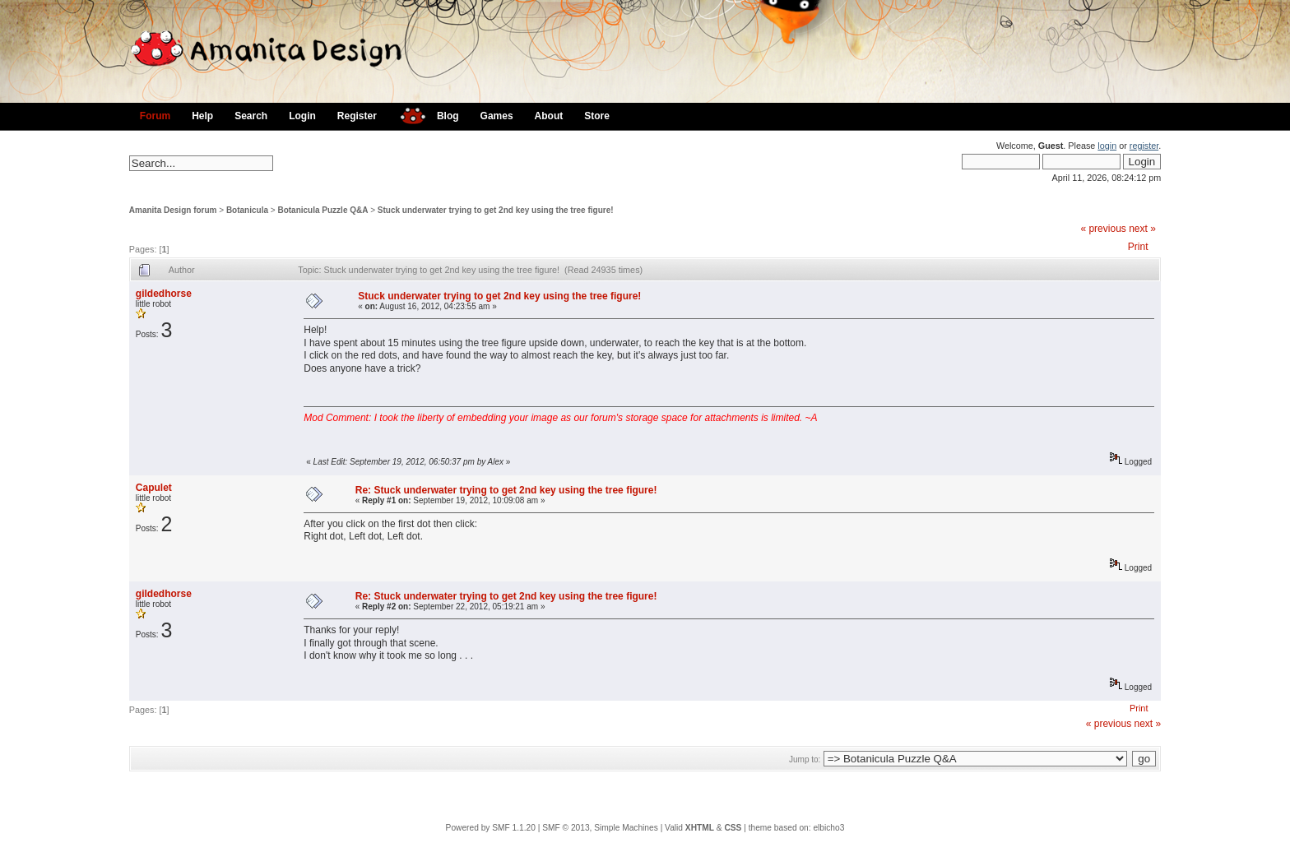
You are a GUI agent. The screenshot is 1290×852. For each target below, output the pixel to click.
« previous (1102, 228)
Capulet (154, 487)
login (1106, 145)
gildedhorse (164, 293)
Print (1138, 246)
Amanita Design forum (173, 210)
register (1144, 145)
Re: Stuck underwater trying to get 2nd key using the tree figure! (506, 490)
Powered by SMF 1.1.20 (491, 827)
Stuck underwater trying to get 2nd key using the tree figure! (496, 210)
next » (1142, 228)
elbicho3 (828, 827)
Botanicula (247, 210)
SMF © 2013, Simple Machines (600, 827)
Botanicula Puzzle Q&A (322, 210)
